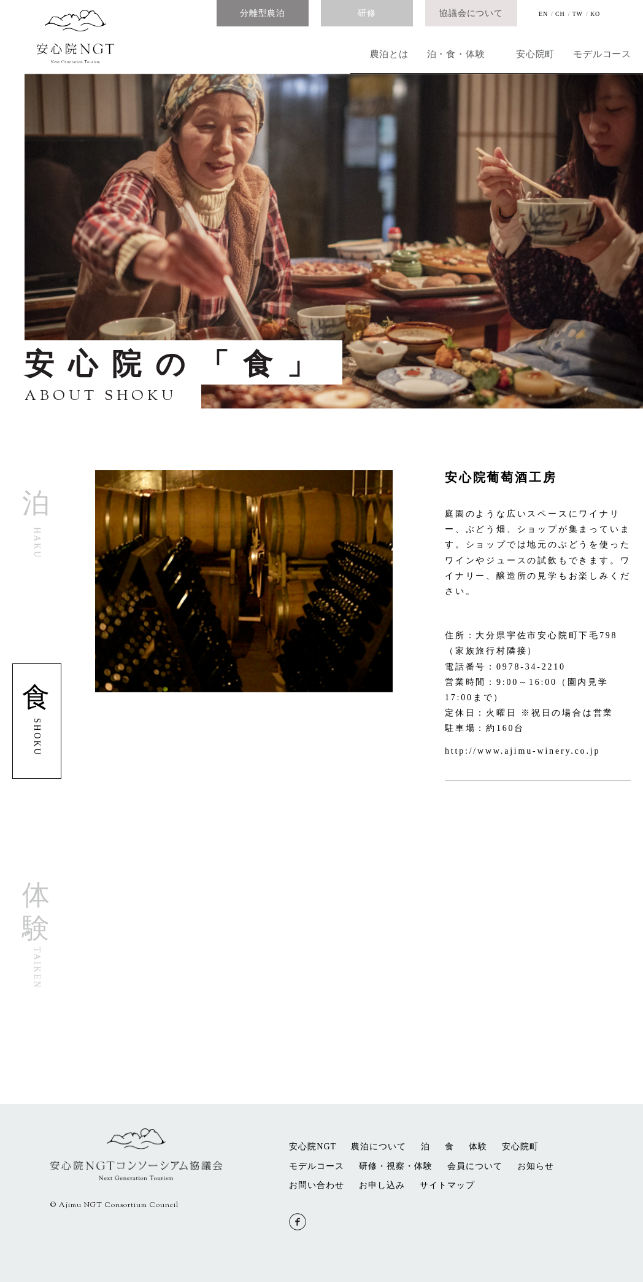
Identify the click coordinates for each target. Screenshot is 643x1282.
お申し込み (382, 1185)
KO (595, 13)
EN (543, 13)
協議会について (471, 13)
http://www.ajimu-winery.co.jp (522, 751)
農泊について (378, 1146)
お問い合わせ (316, 1185)
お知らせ (535, 1166)
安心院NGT (312, 1146)
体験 (478, 1146)
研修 (367, 13)
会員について (474, 1166)
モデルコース (569, 50)
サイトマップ (447, 1185)
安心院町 (446, 50)
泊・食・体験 (324, 50)
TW (577, 13)
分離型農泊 (262, 13)
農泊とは (201, 50)
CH (560, 13)
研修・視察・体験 (396, 1166)
